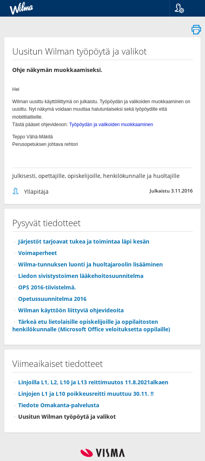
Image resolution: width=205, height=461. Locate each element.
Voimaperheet (37, 253)
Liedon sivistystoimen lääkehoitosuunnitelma (80, 276)
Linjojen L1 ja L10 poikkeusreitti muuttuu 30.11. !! (86, 393)
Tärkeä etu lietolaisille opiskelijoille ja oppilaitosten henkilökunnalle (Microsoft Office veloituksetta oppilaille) (91, 325)
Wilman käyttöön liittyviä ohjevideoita (71, 310)
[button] (184, 8)
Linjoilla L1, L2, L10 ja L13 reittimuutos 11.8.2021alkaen (93, 382)
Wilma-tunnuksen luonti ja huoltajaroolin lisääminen (90, 264)
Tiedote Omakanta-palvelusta (58, 405)
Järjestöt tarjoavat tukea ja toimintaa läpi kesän (83, 241)
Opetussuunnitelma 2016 (52, 298)
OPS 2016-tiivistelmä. (47, 287)
